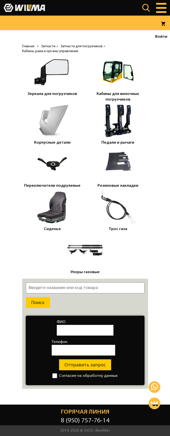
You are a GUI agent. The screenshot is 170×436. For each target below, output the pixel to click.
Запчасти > (49, 46)
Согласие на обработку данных (85, 375)
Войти (161, 37)
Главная (28, 46)
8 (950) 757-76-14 (85, 421)
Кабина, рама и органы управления (50, 51)
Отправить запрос (85, 365)
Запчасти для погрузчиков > (83, 46)
